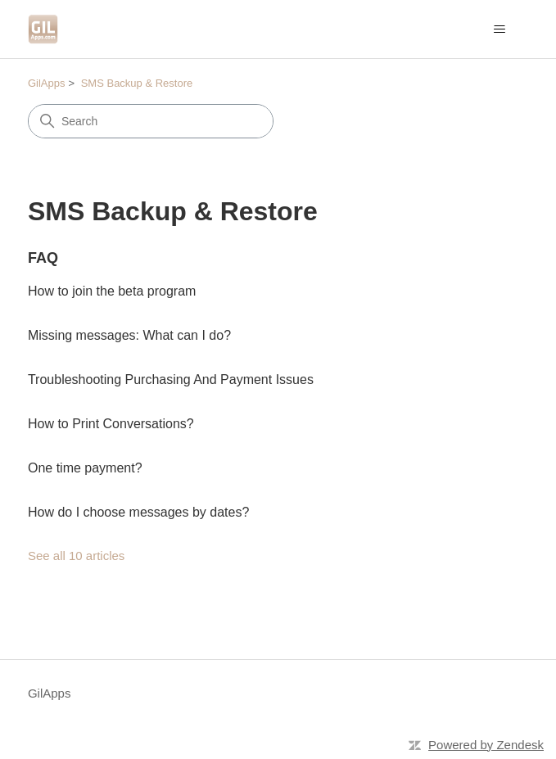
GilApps (47, 83)
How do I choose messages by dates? (138, 512)
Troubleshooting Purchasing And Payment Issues (171, 379)
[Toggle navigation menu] (499, 29)
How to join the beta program (112, 291)
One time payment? (85, 468)
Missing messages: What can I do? (129, 335)
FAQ (43, 258)
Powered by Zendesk (486, 745)
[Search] (151, 121)
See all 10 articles (76, 555)
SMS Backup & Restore (137, 83)
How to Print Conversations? (111, 424)
